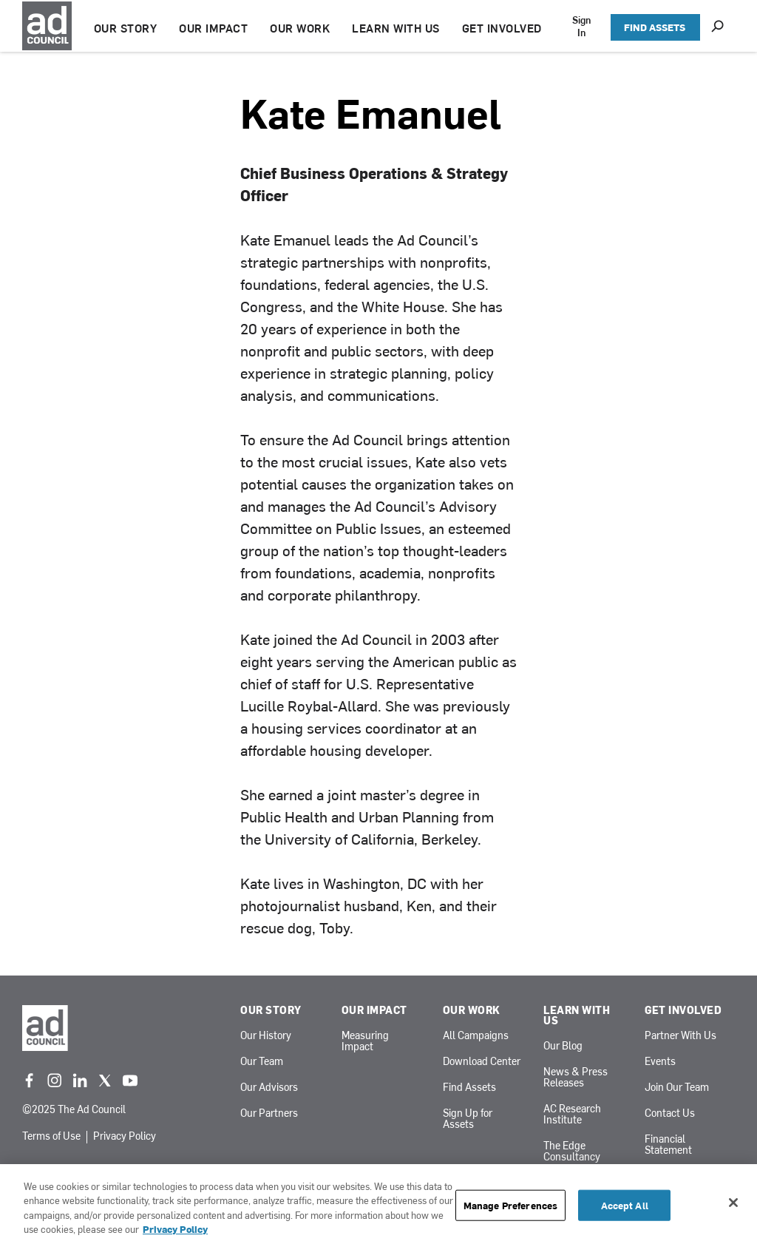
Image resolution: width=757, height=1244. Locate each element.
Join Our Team (677, 1087)
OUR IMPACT (216, 28)
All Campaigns (476, 1035)
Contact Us (670, 1113)
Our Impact (374, 1010)
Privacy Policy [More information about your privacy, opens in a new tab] (175, 1229)
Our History (265, 1035)
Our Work (471, 1010)
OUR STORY (128, 28)
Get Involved (683, 1010)
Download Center (481, 1061)
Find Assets (469, 1087)
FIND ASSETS (654, 27)
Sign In (583, 25)
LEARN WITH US (399, 28)
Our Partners (269, 1113)
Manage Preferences (510, 1205)
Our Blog (563, 1046)
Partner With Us (680, 1035)
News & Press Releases (575, 1077)
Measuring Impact (365, 1041)
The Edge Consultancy (571, 1151)
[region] (378, 1204)
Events (660, 1061)
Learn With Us (576, 1015)
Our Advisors (269, 1087)
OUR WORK (303, 28)
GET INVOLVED (504, 28)
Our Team (261, 1061)
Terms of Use (51, 1137)
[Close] (733, 1202)
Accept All (624, 1205)
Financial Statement (668, 1145)
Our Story (271, 1010)
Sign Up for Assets (467, 1119)
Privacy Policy (124, 1137)
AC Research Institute (572, 1114)
